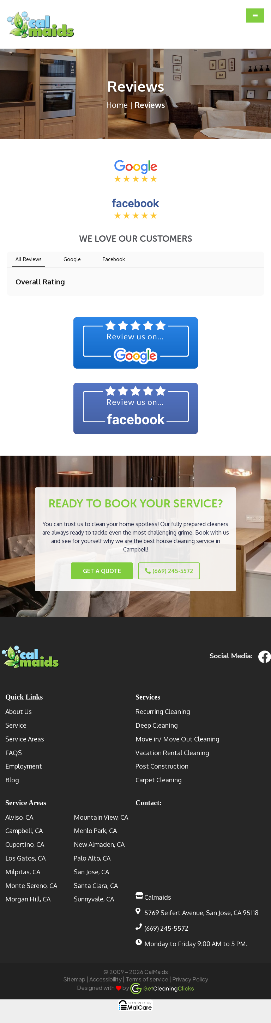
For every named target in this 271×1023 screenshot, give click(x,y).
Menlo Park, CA (95, 829)
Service (15, 724)
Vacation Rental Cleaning (172, 751)
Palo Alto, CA (92, 857)
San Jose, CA (91, 870)
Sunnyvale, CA (94, 898)
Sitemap (74, 978)
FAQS (13, 751)
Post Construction (162, 765)
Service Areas (24, 737)
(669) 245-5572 (179, 570)
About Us (18, 710)
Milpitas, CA (22, 870)
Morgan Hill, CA (27, 898)
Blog (12, 779)
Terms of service (147, 978)
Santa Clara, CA (96, 884)
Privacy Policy (190, 978)
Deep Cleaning (157, 724)
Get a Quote (93, 570)
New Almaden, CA (99, 843)
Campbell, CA (24, 829)
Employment (23, 765)
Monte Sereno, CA (31, 884)
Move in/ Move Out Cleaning (177, 737)
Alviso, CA (19, 816)
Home (117, 105)
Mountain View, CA (101, 816)
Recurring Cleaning (163, 710)
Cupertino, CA (24, 843)
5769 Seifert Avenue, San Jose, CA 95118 (201, 912)
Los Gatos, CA (25, 857)
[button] (255, 16)
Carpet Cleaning (159, 779)
